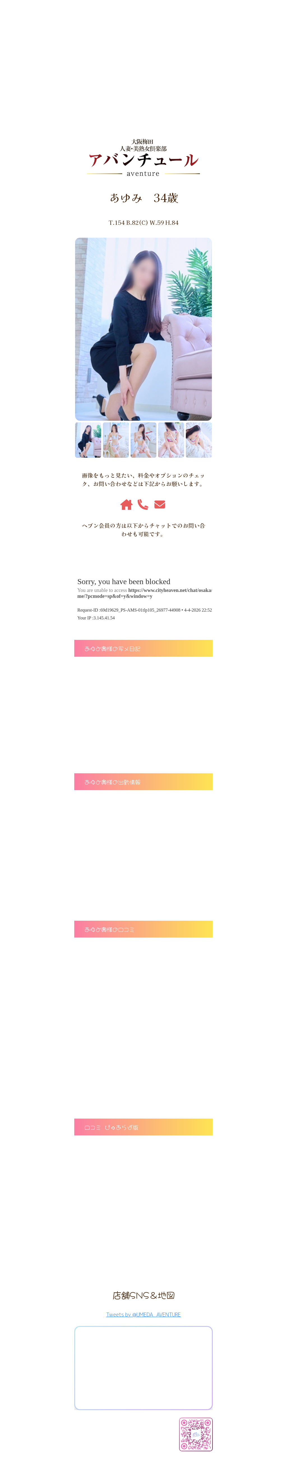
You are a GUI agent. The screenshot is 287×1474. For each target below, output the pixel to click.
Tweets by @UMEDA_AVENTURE (143, 1314)
